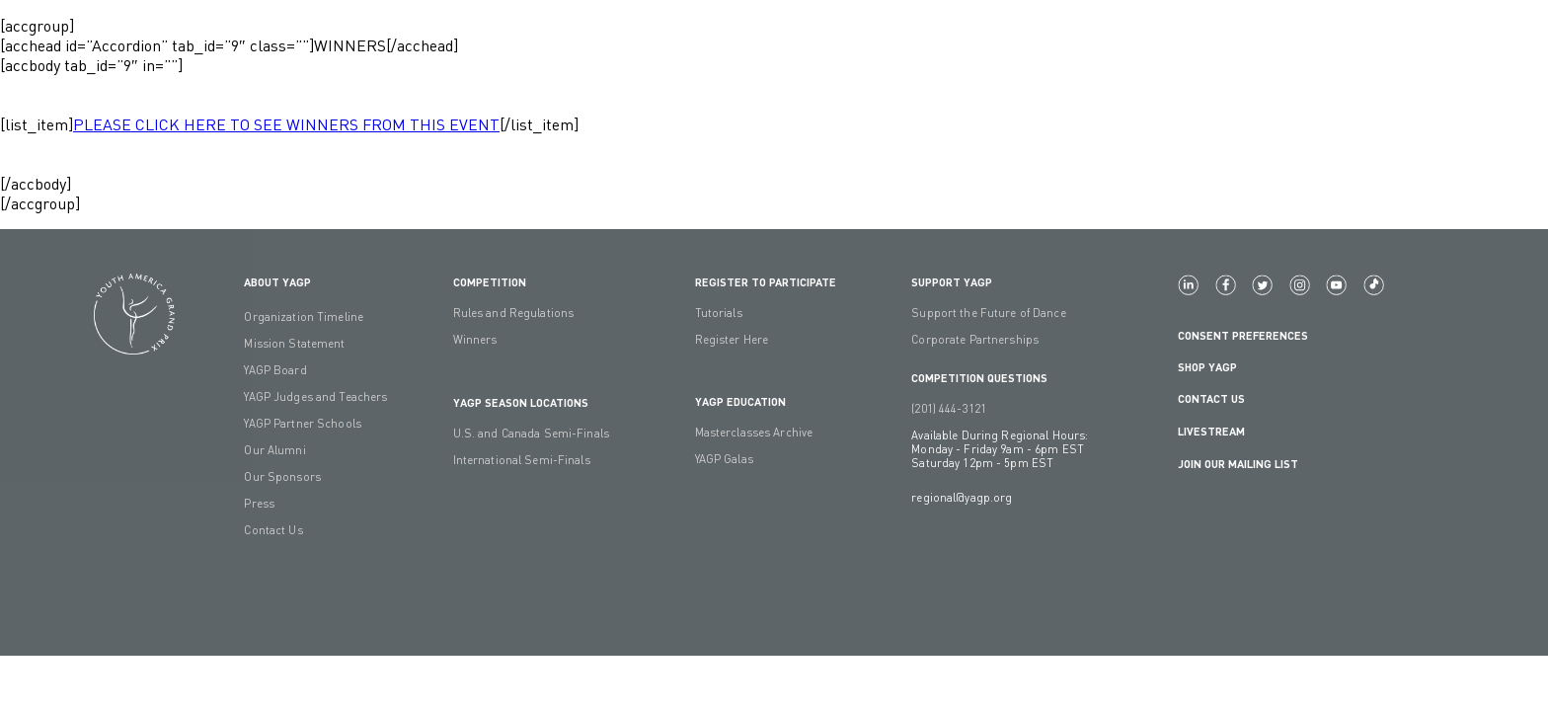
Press (259, 504)
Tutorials (718, 313)
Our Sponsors (282, 477)
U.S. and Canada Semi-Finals (531, 433)
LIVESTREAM (1219, 431)
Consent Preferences (1243, 335)
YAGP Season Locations (520, 402)
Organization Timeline (303, 317)
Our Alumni (274, 450)
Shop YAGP (1207, 366)
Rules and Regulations (514, 313)
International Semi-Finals (521, 460)
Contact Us (273, 530)
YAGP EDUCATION (740, 401)
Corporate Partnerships (975, 340)
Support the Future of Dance (988, 313)
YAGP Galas (724, 459)
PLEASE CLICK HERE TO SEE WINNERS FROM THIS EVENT (286, 124)
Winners (475, 340)
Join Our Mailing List (1238, 463)
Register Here (732, 340)
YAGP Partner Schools (302, 424)
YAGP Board (275, 370)
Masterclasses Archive (754, 432)
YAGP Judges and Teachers (315, 397)
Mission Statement (294, 344)
